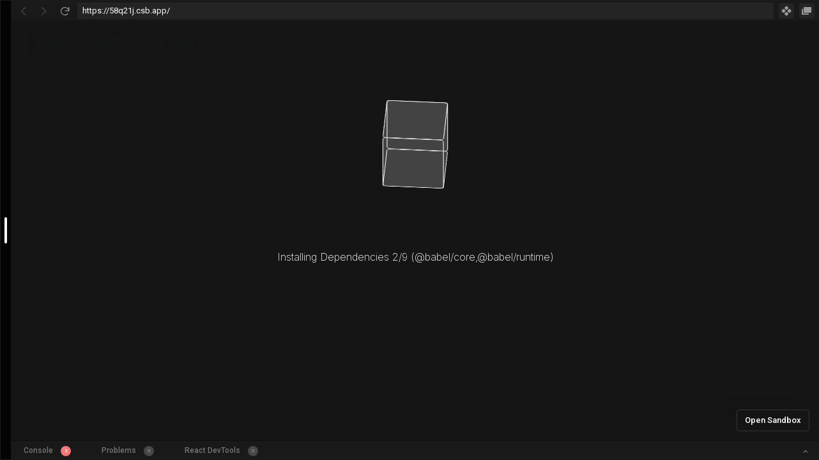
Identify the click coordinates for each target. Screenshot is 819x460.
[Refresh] (64, 11)
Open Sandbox (773, 420)
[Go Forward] (44, 11)
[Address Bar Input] (425, 11)
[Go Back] (23, 11)
